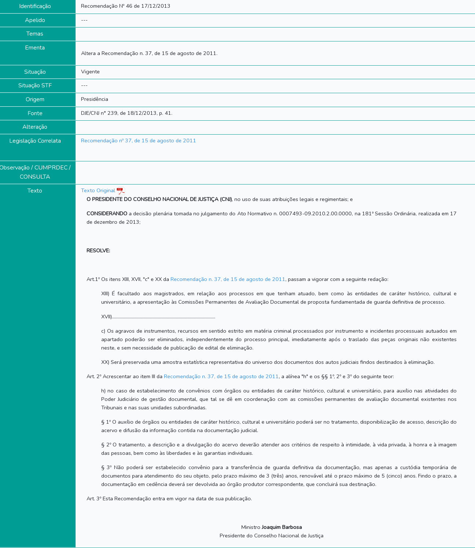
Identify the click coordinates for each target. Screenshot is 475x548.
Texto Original (98, 190)
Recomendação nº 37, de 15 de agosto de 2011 (138, 140)
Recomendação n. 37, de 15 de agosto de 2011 (228, 279)
